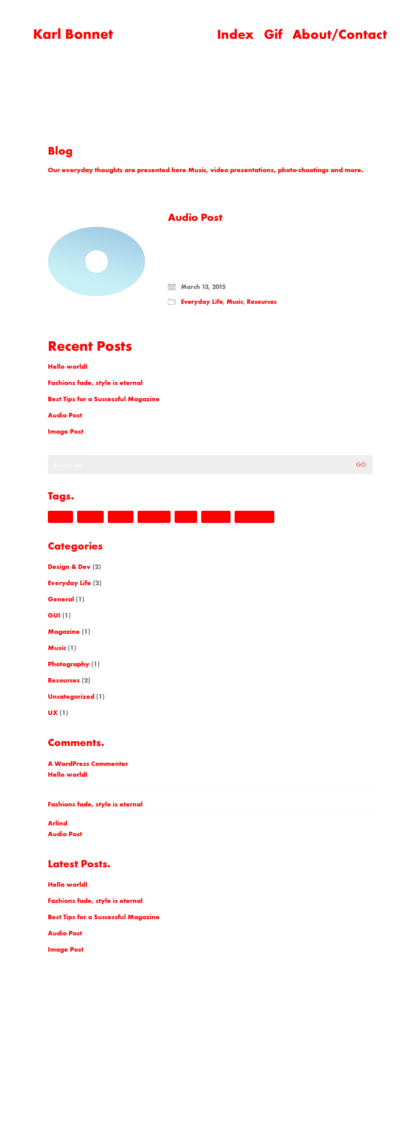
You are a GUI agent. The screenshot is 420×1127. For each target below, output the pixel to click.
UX (53, 713)
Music (234, 302)
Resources (262, 302)
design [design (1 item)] (60, 516)
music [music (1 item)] (186, 516)
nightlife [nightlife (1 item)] (216, 516)
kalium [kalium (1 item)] (120, 516)
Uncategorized (71, 696)
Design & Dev (69, 567)
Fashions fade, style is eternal (95, 383)
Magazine (64, 632)
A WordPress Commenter (88, 764)
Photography (68, 664)
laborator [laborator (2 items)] (154, 516)
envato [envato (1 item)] (90, 516)
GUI (54, 615)
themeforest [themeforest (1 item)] (254, 516)
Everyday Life (202, 302)
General (61, 599)
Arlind (57, 823)
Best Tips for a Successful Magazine (104, 399)
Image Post (65, 431)
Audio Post (195, 217)
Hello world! (68, 366)
